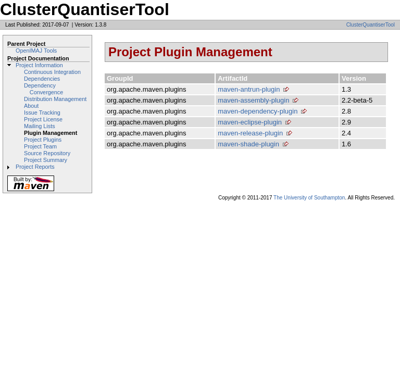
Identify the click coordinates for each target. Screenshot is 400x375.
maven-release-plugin (250, 133)
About (31, 106)
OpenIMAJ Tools (36, 50)
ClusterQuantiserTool (370, 25)
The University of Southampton (309, 198)
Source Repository (47, 153)
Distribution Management (55, 99)
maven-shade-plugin (248, 144)
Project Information (39, 65)
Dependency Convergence (43, 88)
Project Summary (45, 160)
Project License (43, 119)
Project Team (40, 146)
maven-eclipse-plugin (250, 122)
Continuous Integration (52, 72)
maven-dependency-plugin (257, 111)
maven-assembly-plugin (253, 100)
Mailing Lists (39, 126)
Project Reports (35, 167)
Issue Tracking (42, 112)
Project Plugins (42, 139)
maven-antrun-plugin (249, 89)
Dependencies (42, 79)
